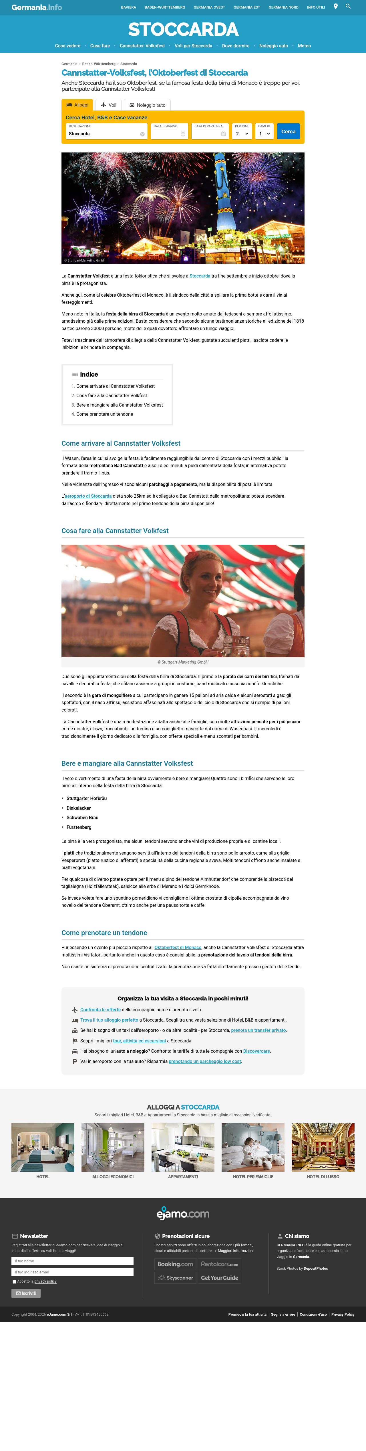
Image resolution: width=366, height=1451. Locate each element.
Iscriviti (29, 1293)
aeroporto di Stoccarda (88, 496)
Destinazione (80, 126)
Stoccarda (183, 29)
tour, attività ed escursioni (139, 1041)
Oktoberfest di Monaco (177, 947)
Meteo (304, 46)
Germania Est (247, 7)
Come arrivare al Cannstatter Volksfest (115, 386)
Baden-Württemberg (165, 7)
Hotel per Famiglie (253, 1151)
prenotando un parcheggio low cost (205, 1061)
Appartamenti (183, 1151)
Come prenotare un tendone (104, 414)
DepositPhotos (316, 1268)
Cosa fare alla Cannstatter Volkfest (111, 395)
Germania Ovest (209, 7)
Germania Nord (284, 7)
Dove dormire (236, 46)
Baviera (128, 7)
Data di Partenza (208, 126)
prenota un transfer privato (258, 1030)
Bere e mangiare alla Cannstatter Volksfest (119, 405)
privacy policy (46, 1281)
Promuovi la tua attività (247, 1314)
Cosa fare (100, 46)
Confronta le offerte (100, 1009)
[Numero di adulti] (242, 133)
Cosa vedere (68, 46)
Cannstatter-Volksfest (142, 46)
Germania (36, 7)
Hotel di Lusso (323, 1151)
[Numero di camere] (264, 133)
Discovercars (256, 1051)
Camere (264, 126)
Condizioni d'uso (313, 1314)
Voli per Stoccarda (193, 46)
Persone (242, 126)
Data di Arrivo (165, 126)
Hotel (42, 1151)
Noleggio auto (273, 46)
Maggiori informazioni (236, 1251)
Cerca (288, 131)
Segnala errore (283, 1314)
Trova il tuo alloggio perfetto (109, 1020)
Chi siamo (297, 1236)
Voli (112, 105)
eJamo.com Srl (59, 1314)
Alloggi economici (112, 1151)
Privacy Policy (343, 1314)
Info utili (316, 7)
